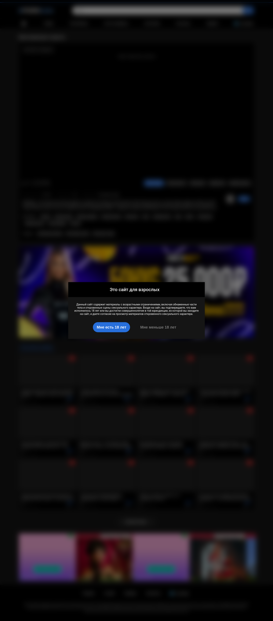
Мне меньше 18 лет (158, 327)
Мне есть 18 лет (111, 327)
